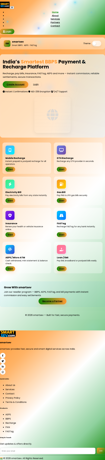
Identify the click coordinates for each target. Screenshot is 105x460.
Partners (55, 22)
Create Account (15, 84)
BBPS (8, 418)
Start (10, 169)
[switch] (96, 43)
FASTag (9, 431)
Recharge (10, 423)
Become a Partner (52, 301)
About (55, 15)
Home (55, 12)
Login (7, 31)
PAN (7, 427)
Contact (55, 25)
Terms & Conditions (16, 402)
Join (101, 451)
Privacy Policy (12, 397)
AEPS (8, 414)
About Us (10, 385)
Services (55, 19)
